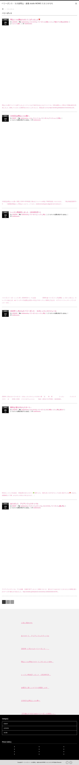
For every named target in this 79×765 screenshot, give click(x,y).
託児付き (66, 22)
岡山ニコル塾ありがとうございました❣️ (25, 20)
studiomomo (25, 22)
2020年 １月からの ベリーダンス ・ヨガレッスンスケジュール (33, 311)
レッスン (39, 214)
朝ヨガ (62, 409)
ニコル (30, 118)
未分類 (5, 732)
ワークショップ (53, 118)
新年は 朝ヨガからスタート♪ (20, 407)
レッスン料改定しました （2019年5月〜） (26, 212)
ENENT (14, 118)
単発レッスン (49, 22)
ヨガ (46, 409)
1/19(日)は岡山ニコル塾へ (19, 116)
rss (67, 762)
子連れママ (57, 22)
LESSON (14, 22)
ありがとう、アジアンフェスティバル (24, 504)
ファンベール (36, 118)
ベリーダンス (41, 22)
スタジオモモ (33, 22)
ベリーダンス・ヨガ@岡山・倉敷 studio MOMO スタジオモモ (37, 762)
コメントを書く (16, 23)
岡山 (61, 22)
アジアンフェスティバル (35, 506)
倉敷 (60, 506)
